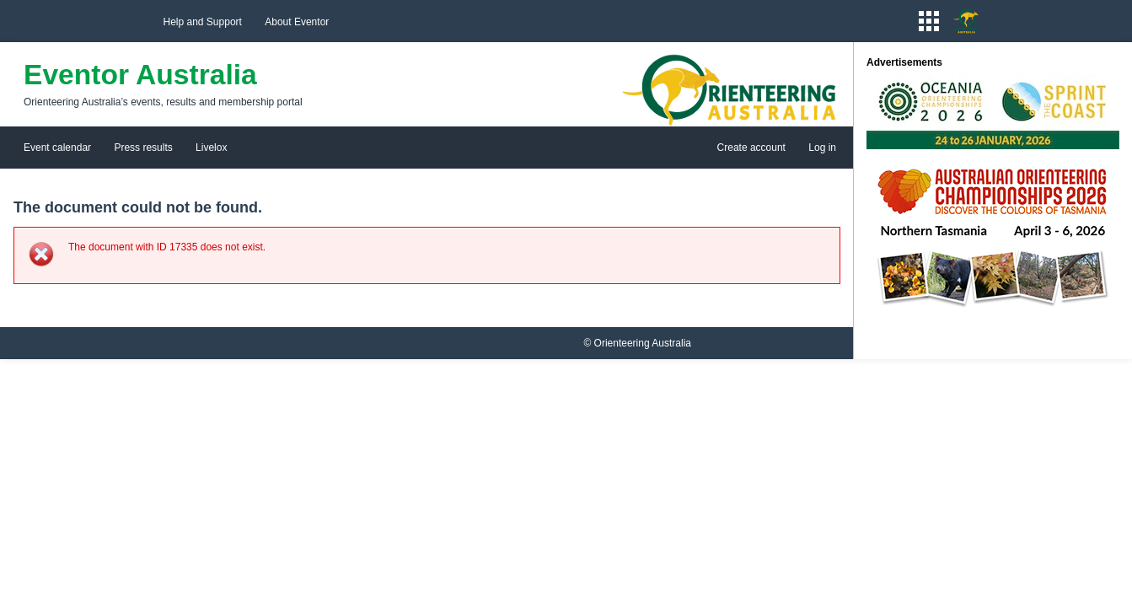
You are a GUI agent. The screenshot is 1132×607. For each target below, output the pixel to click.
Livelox (211, 147)
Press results (143, 147)
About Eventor (297, 22)
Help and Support (203, 22)
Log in (822, 147)
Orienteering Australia (642, 343)
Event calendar (57, 147)
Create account (751, 147)
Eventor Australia (140, 74)
